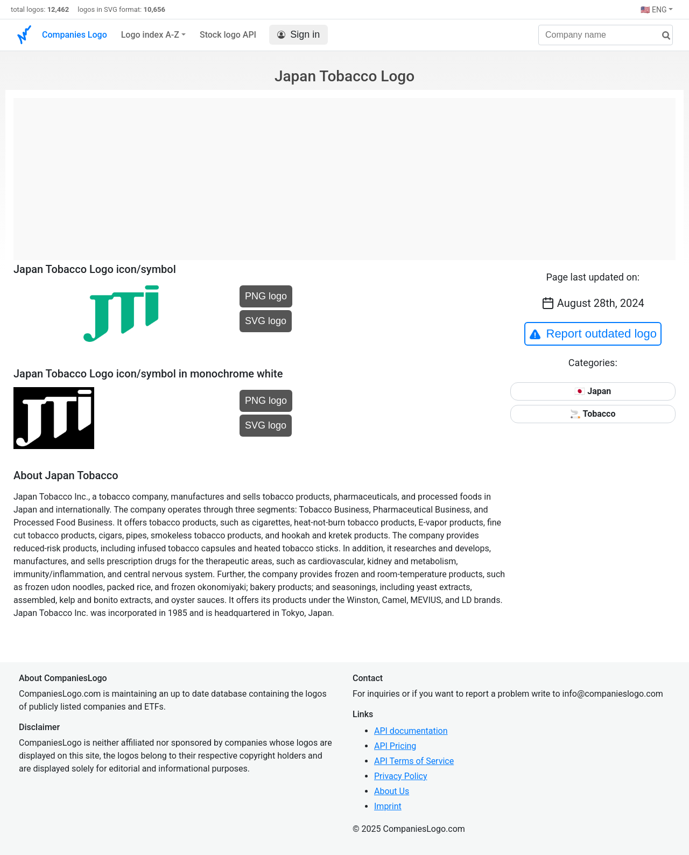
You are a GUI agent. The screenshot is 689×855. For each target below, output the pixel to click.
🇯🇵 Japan (592, 391)
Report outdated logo (593, 334)
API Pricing (395, 746)
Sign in (298, 34)
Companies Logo (74, 35)
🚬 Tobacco (592, 414)
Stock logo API (228, 35)
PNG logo (266, 296)
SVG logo (265, 321)
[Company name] (605, 35)
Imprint (388, 806)
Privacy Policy (400, 776)
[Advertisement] (344, 173)
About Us (391, 791)
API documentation (411, 731)
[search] (662, 36)
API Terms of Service (414, 761)
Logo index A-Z (150, 35)
